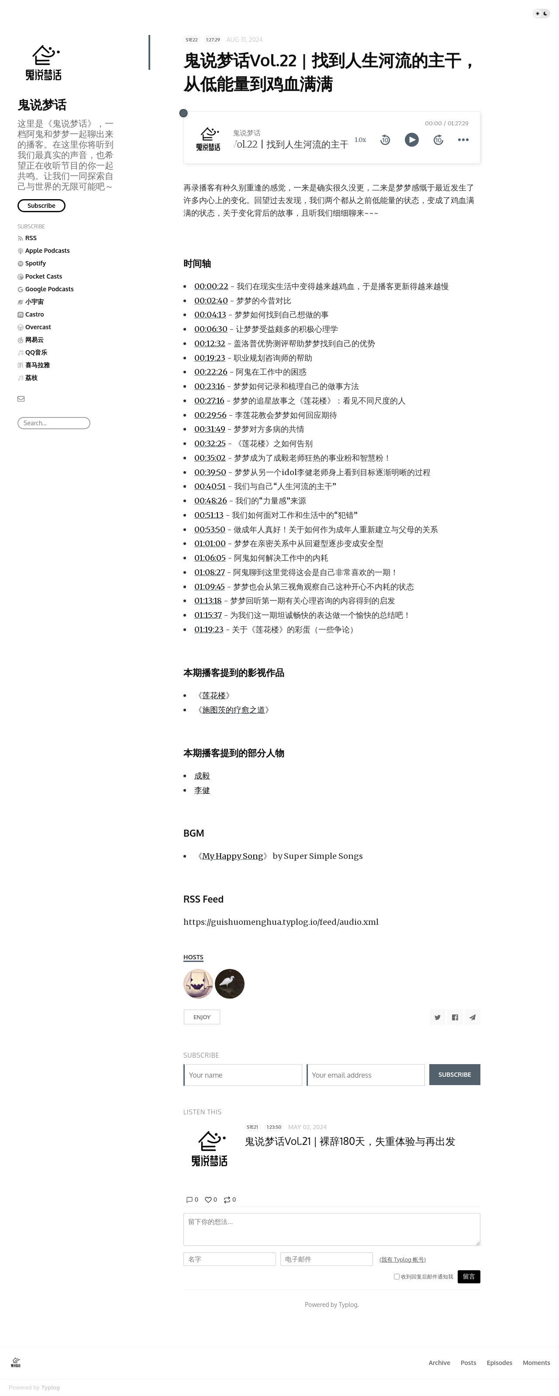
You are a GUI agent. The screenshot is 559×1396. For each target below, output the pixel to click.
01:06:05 (210, 558)
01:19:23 (209, 629)
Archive (439, 1362)
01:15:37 (208, 615)
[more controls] (463, 139)
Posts (468, 1362)
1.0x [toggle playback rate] (360, 140)
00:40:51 (210, 486)
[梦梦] (230, 984)
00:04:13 (210, 315)
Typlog (50, 1387)
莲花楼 (214, 695)
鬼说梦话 (41, 104)
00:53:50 (209, 529)
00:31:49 (209, 429)
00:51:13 (209, 515)
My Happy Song (232, 856)
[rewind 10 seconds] (385, 139)
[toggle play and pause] (411, 139)
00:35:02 (210, 458)
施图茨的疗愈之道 (233, 710)
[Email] (20, 398)
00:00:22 (211, 286)
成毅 (202, 776)
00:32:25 (210, 443)
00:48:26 (210, 501)
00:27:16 (209, 401)
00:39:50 (210, 472)
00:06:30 (211, 329)
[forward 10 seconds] (438, 139)
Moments (536, 1362)
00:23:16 (209, 386)
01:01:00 (210, 543)
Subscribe (41, 205)
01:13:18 (208, 601)
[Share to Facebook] (455, 1017)
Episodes (500, 1362)
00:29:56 (210, 415)
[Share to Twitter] (437, 1017)
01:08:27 (209, 572)
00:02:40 (211, 301)
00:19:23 (209, 358)
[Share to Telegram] (472, 1017)
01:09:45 (209, 587)
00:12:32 (209, 343)
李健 (202, 790)
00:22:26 (211, 372)
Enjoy (201, 1016)
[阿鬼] (198, 984)
